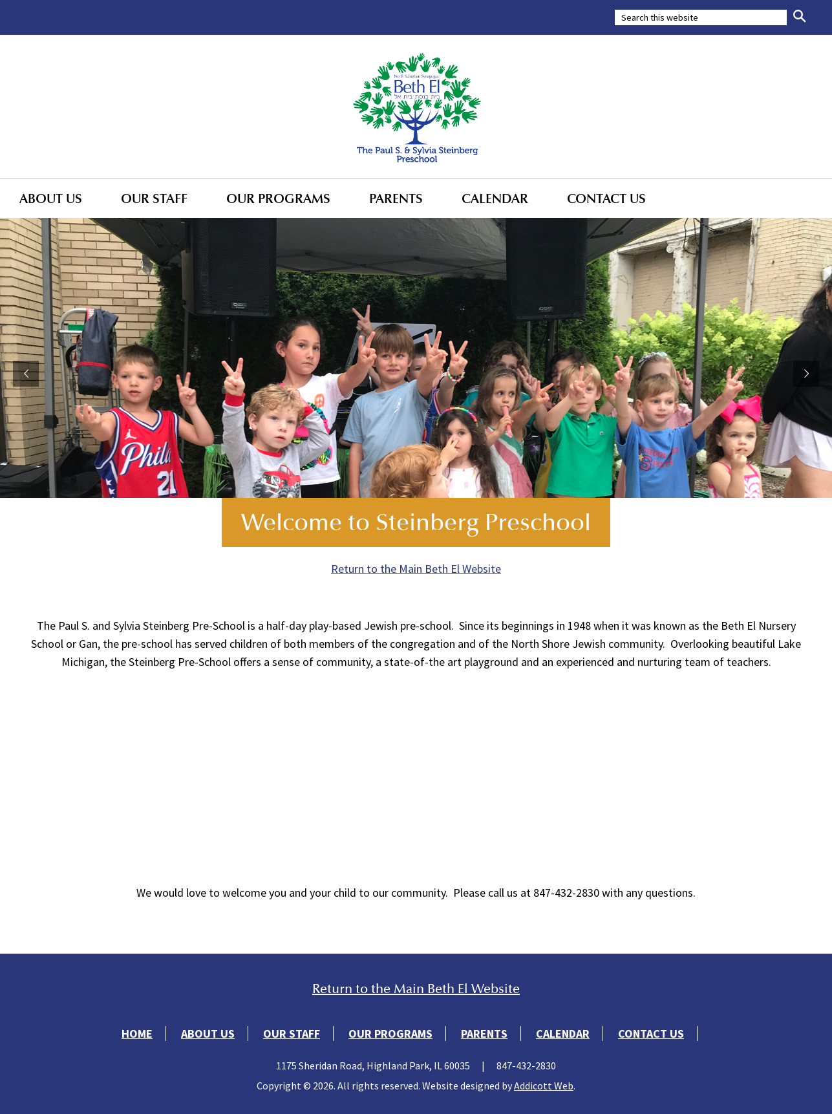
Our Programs (278, 198)
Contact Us (606, 198)
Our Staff (154, 198)
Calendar (495, 198)
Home (137, 1033)
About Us (50, 198)
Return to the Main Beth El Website (416, 568)
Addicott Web (543, 1085)
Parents (396, 198)
